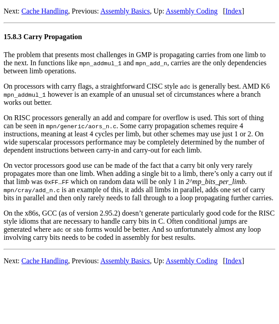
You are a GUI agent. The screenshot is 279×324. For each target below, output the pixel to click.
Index (233, 11)
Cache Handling (45, 11)
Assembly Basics (125, 11)
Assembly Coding (192, 11)
